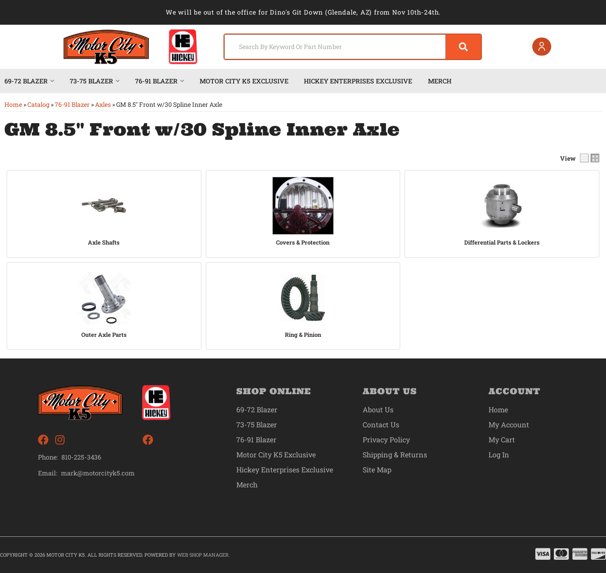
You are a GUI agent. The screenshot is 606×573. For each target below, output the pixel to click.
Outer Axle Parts (104, 335)
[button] (352, 47)
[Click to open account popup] (542, 46)
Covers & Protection (303, 242)
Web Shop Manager (202, 554)
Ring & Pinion (303, 335)
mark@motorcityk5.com (98, 473)
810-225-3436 (81, 457)
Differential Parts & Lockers (502, 242)
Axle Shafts (104, 242)
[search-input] (335, 47)
